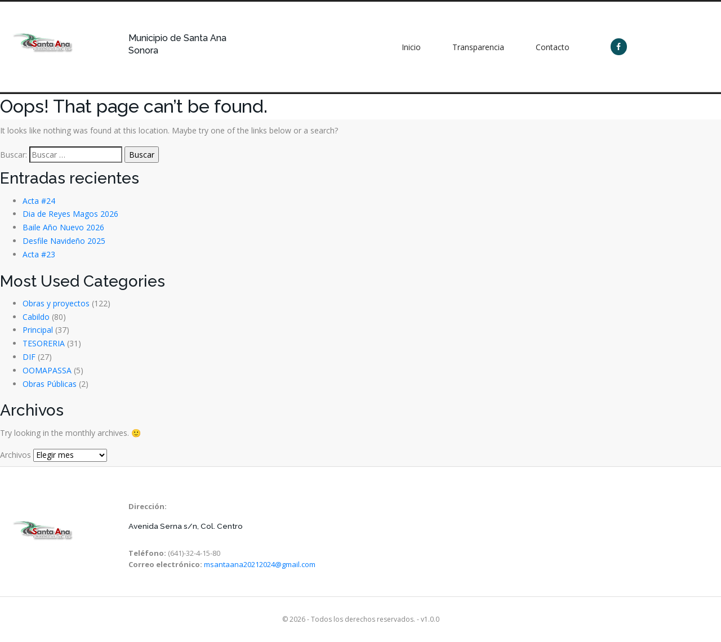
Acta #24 (39, 200)
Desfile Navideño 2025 (64, 240)
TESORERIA (44, 343)
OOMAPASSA (47, 370)
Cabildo (36, 316)
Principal (38, 329)
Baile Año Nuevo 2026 (63, 227)
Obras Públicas (50, 383)
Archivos (15, 454)
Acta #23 (39, 254)
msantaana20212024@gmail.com (259, 564)
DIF (29, 356)
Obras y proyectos (56, 303)
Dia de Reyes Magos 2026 (70, 213)
